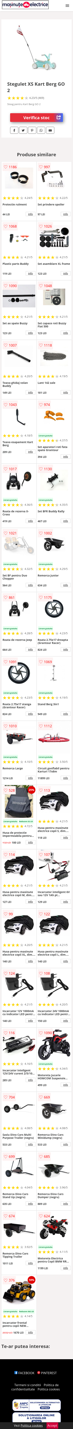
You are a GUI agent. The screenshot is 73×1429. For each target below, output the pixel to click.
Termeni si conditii (27, 1385)
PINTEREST (47, 1373)
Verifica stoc (43, 117)
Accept (52, 1425)
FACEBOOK (24, 1373)
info (30, 214)
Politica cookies (49, 1389)
